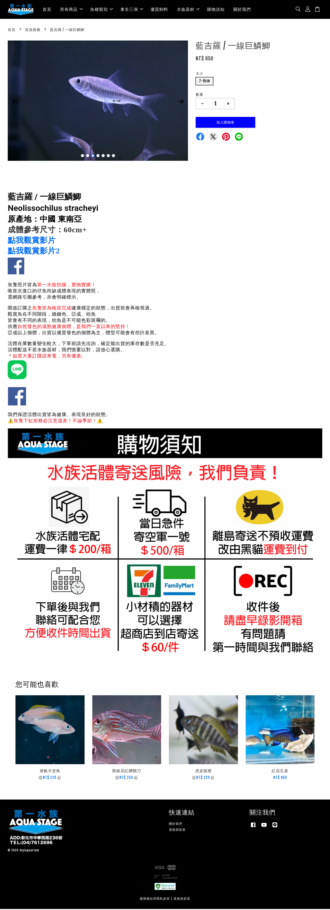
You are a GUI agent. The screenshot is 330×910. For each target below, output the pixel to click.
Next (181, 102)
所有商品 (71, 9)
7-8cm (204, 82)
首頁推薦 (32, 30)
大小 (199, 75)
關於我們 (242, 9)
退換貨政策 (177, 831)
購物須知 (216, 9)
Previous (14, 102)
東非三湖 (131, 9)
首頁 (47, 9)
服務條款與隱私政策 (155, 899)
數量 (199, 95)
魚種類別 (101, 9)
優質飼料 (159, 9)
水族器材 (188, 9)
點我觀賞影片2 (34, 252)
